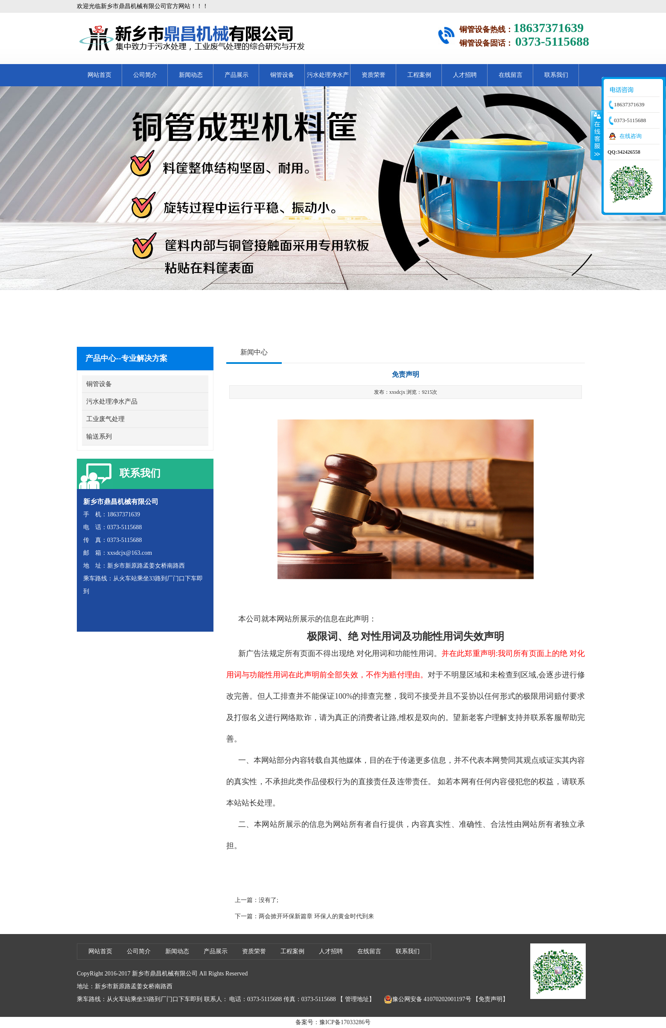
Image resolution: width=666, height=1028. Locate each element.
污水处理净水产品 (328, 79)
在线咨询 (630, 136)
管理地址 (357, 999)
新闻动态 (191, 75)
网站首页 (99, 75)
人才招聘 (465, 75)
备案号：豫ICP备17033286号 (333, 1022)
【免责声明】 (490, 999)
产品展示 (236, 75)
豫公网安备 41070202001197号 (427, 999)
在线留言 (511, 75)
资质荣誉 (374, 75)
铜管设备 (282, 75)
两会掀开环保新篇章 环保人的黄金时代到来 (316, 916)
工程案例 (419, 75)
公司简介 (145, 75)
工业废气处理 (105, 419)
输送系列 (99, 436)
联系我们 (556, 75)
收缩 (596, 135)
